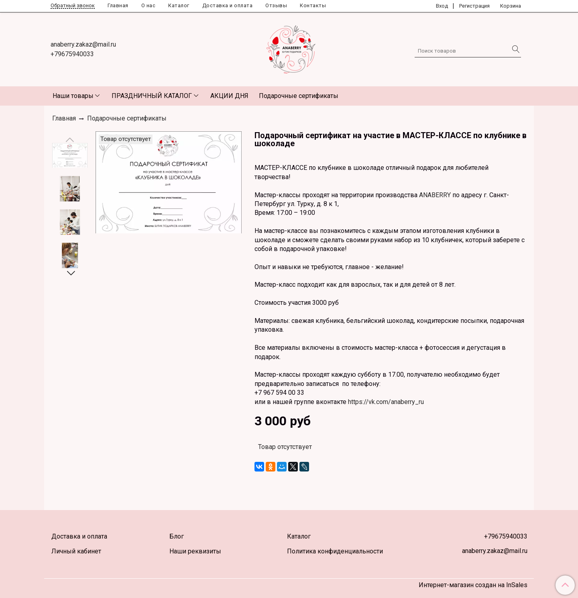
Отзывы (276, 5)
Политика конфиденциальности (335, 551)
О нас (148, 5)
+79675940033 (72, 54)
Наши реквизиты (195, 551)
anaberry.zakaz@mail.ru (83, 44)
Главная (118, 5)
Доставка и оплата (227, 5)
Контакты (313, 5)
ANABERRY (434, 195)
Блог (176, 536)
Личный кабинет (76, 551)
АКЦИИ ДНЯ (229, 96)
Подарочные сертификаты (298, 96)
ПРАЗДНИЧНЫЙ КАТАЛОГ (152, 96)
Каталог (178, 5)
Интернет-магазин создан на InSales (473, 585)
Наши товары (73, 96)
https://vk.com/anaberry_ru (386, 402)
